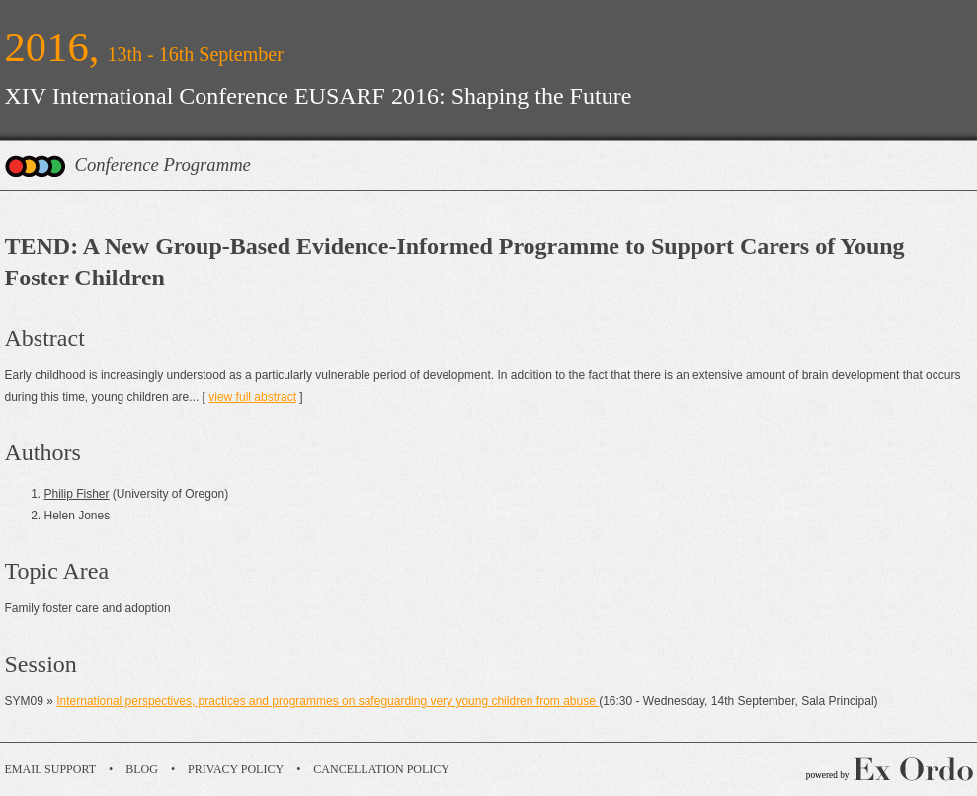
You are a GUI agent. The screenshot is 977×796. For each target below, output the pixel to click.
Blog (141, 769)
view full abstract (252, 397)
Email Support (51, 769)
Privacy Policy (236, 769)
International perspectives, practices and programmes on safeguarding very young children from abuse (327, 701)
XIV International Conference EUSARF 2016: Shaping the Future (318, 96)
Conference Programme (163, 164)
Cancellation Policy (381, 769)
